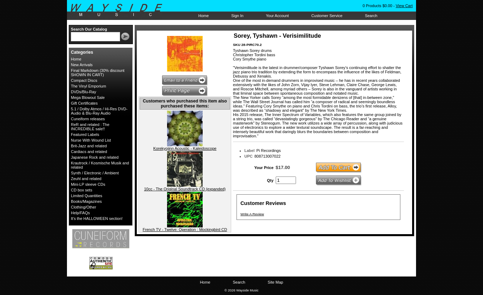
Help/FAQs (80, 213)
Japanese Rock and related (95, 157)
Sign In (237, 16)
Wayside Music (120, 10)
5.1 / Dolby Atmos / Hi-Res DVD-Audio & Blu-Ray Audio (99, 111)
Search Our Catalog (89, 29)
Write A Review (252, 214)
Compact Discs (84, 80)
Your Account (277, 16)
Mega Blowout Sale (88, 97)
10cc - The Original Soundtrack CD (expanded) (184, 189)
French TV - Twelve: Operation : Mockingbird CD (185, 229)
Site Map (275, 282)
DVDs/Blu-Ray (83, 92)
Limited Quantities (86, 196)
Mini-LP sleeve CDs (88, 184)
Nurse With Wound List (91, 140)
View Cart (404, 6)
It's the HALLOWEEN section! (97, 218)
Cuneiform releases (88, 119)
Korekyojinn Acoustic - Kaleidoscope (184, 148)
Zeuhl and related (86, 179)
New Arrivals (82, 65)
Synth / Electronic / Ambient (95, 173)
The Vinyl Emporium (88, 86)
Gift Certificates (84, 103)
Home (203, 16)
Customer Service (326, 16)
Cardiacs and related (89, 151)
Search (371, 16)
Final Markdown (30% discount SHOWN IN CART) (97, 72)
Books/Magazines (86, 201)
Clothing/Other (83, 207)
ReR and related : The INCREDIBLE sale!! (90, 126)
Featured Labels (85, 134)
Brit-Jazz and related (89, 146)
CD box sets (81, 190)
